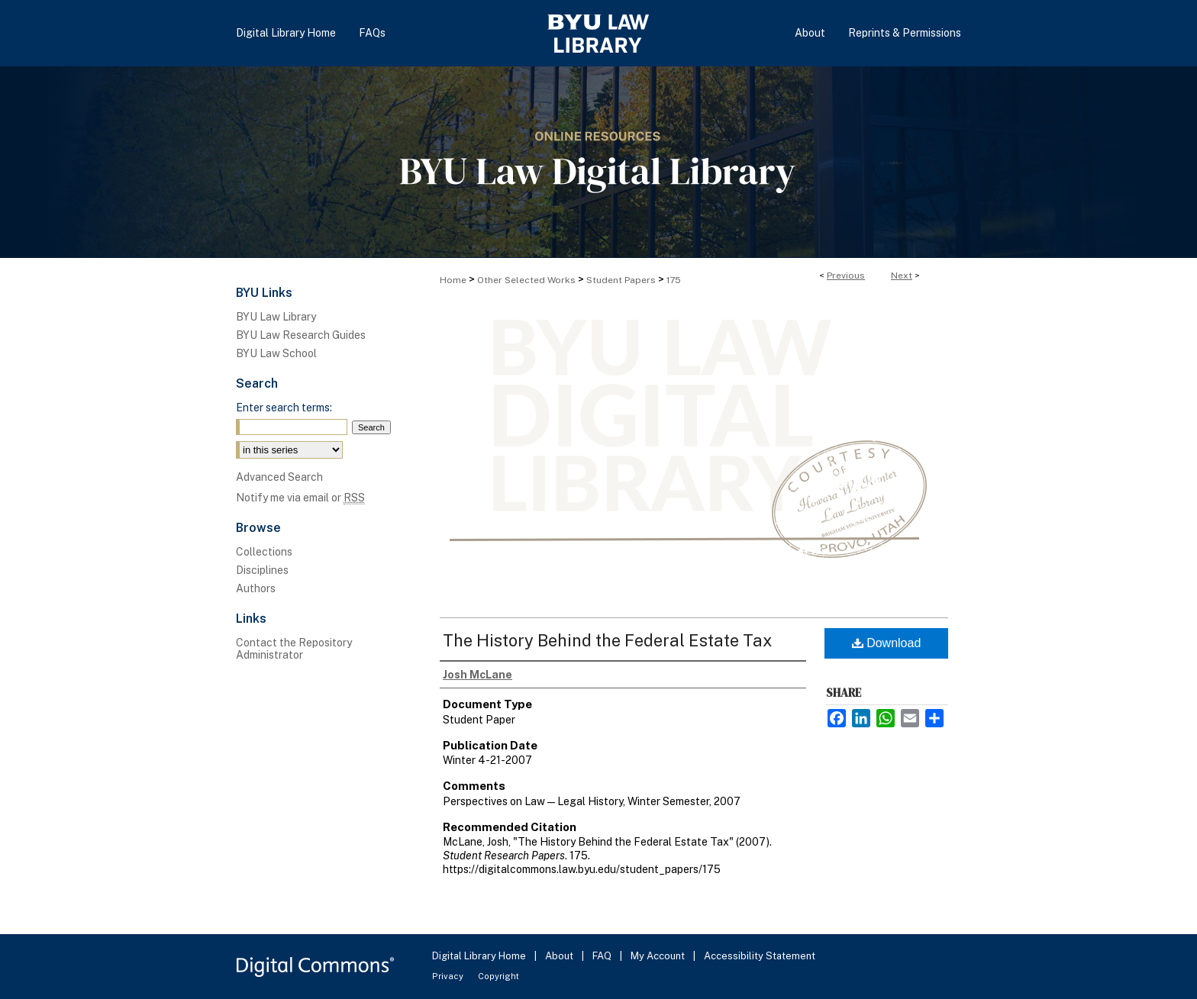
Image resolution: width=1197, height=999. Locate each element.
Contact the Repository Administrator (294, 648)
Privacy (449, 976)
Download (886, 642)
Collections (264, 552)
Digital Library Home (480, 956)
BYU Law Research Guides (301, 335)
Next (901, 275)
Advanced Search (279, 477)
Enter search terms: (284, 407)
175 (673, 280)
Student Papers (621, 280)
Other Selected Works (526, 280)
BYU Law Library (276, 317)
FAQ (603, 956)
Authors (256, 588)
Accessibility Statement (759, 956)
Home (453, 280)
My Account (659, 956)
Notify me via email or (300, 497)
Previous (846, 275)
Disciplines (262, 570)
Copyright (498, 976)
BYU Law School (276, 353)
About (560, 956)
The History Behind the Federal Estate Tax (607, 640)
